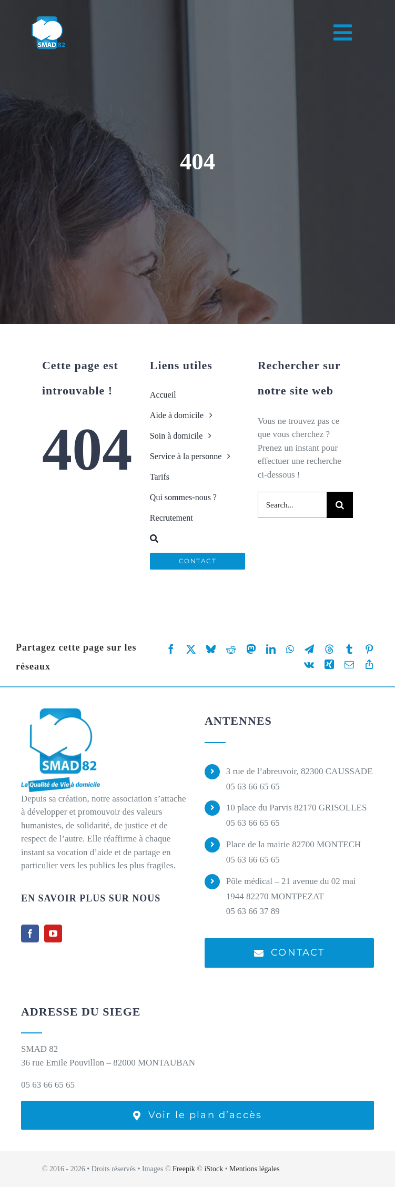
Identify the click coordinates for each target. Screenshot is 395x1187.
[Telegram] (309, 649)
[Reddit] (231, 649)
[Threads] (329, 649)
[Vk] (309, 664)
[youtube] (53, 933)
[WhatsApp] (290, 649)
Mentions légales (254, 1169)
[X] (191, 649)
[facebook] (30, 933)
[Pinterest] (369, 649)
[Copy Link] (369, 664)
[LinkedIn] (271, 649)
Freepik (184, 1169)
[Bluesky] (211, 649)
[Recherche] (197, 538)
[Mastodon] (251, 649)
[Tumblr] (349, 649)
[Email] (349, 664)
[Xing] (329, 664)
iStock (213, 1169)
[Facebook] (171, 649)
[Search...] (292, 505)
